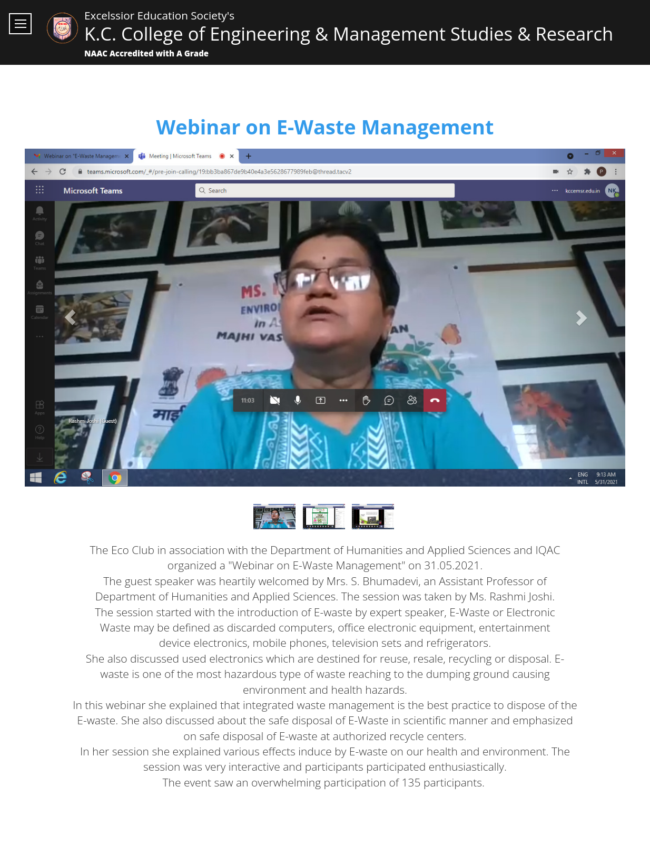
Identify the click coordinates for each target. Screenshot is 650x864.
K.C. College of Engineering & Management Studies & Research (348, 33)
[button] (70, 318)
